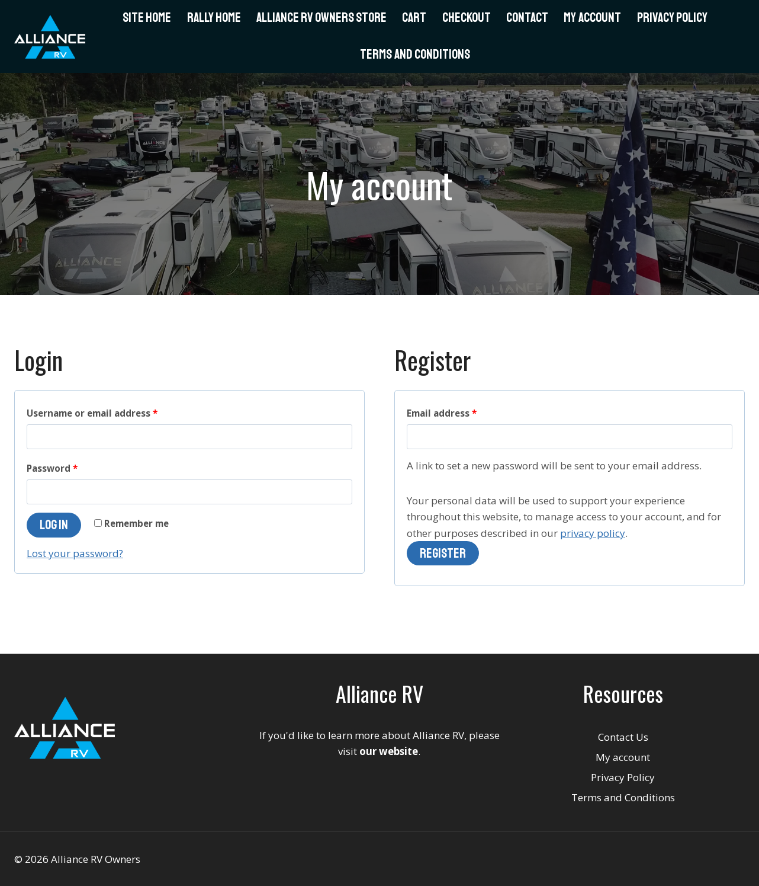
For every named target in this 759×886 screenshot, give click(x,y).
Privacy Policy (672, 17)
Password (52, 468)
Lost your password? (75, 553)
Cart (414, 17)
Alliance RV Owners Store (321, 17)
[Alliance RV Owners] (49, 36)
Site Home (147, 17)
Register (443, 553)
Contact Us (623, 737)
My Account (592, 17)
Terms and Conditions (415, 54)
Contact (527, 17)
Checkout (466, 17)
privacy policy (592, 533)
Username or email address (92, 413)
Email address (442, 413)
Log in (54, 525)
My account (623, 757)
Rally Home (214, 17)
